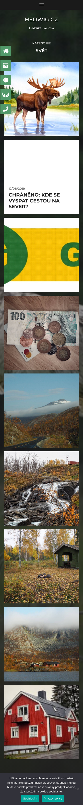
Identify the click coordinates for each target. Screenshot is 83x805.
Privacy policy (53, 798)
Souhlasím (30, 798)
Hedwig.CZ (41, 19)
